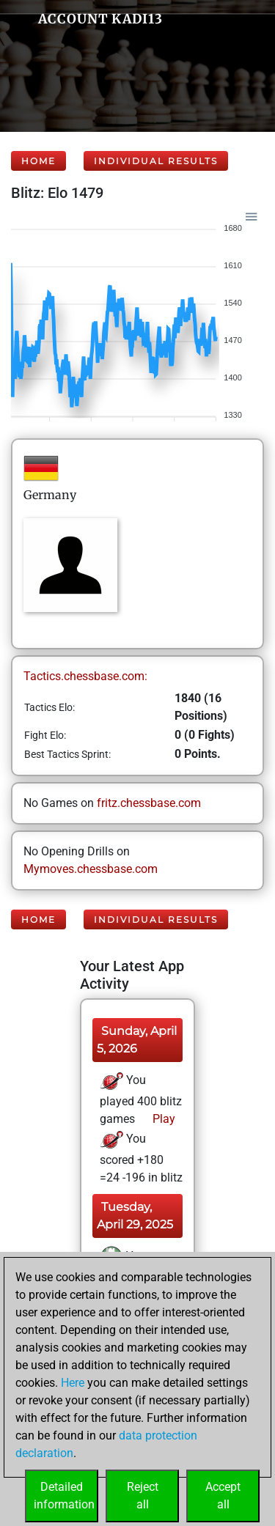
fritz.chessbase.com (149, 803)
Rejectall (142, 1495)
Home (38, 160)
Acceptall (223, 1495)
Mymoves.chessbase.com (90, 869)
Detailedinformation (64, 1495)
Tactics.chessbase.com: (85, 676)
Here (72, 1383)
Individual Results (156, 160)
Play (162, 1119)
